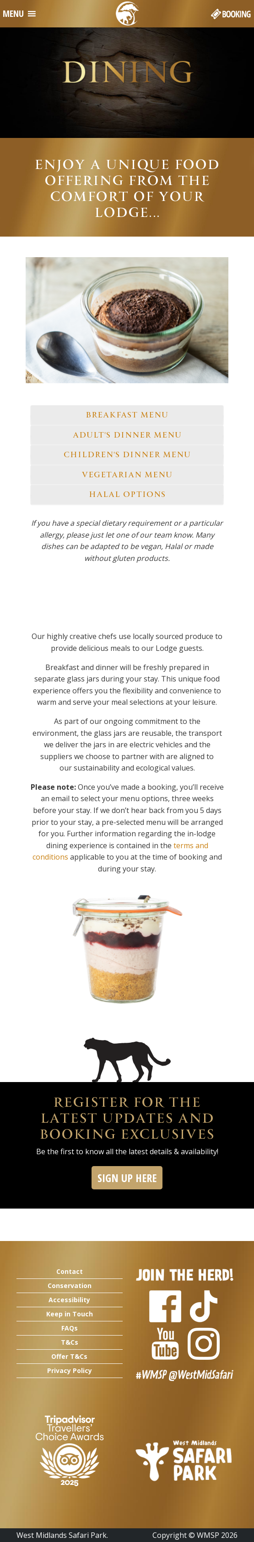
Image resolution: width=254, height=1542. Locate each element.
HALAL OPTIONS (127, 494)
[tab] (127, 415)
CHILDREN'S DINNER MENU (127, 454)
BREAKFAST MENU (127, 414)
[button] (13, 13)
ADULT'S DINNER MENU (127, 434)
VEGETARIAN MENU (127, 474)
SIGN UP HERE (127, 1177)
